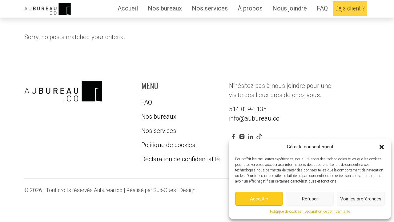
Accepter (259, 199)
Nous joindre (289, 8)
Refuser (310, 199)
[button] (382, 147)
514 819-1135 (248, 109)
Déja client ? (350, 8)
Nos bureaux (165, 8)
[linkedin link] (250, 136)
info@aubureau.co (254, 118)
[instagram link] (242, 136)
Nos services (210, 8)
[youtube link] (259, 136)
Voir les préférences (360, 199)
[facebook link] (233, 136)
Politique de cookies (285, 211)
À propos (250, 8)
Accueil (128, 8)
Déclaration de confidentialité (327, 211)
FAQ (322, 8)
